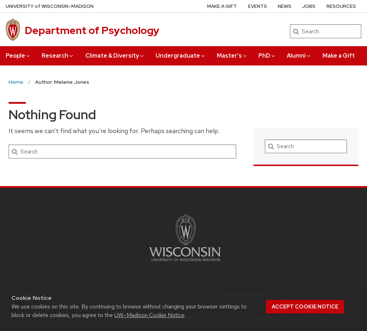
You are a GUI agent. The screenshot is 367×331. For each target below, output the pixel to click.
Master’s (232, 55)
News (284, 6)
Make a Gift (339, 55)
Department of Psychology (92, 30)
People (18, 55)
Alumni (299, 55)
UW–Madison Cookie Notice (149, 315)
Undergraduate (181, 55)
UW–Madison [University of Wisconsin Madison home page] (50, 6)
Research (58, 55)
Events (257, 6)
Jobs (308, 6)
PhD (267, 55)
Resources (341, 6)
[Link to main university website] (185, 262)
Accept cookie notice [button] (305, 306)
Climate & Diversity (115, 55)
